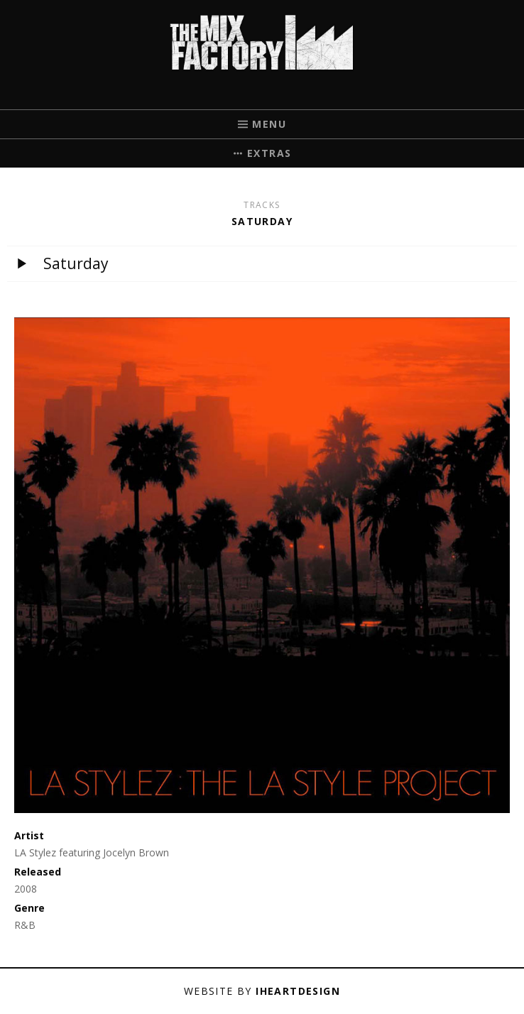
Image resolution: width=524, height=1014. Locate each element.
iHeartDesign (298, 991)
